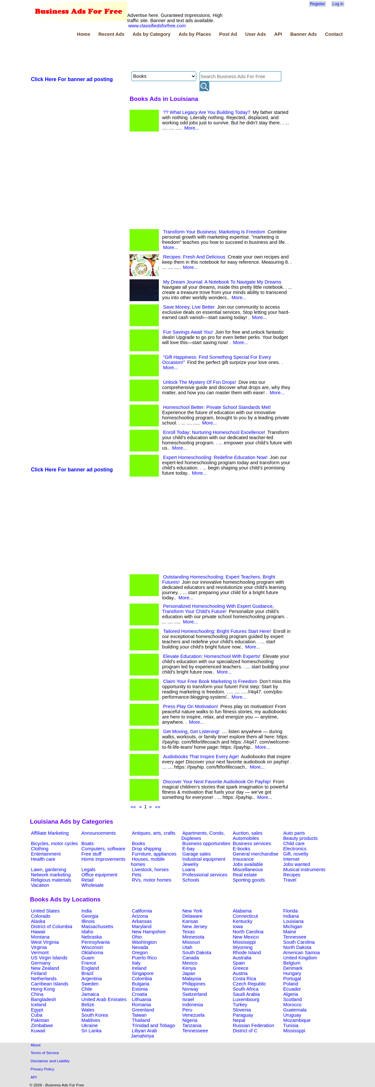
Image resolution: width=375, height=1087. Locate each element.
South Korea (94, 1015)
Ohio (137, 937)
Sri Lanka (91, 1030)
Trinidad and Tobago (153, 1025)
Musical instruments (304, 869)
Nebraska (91, 937)
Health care (43, 859)
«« (133, 806)
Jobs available (248, 864)
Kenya (189, 968)
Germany (40, 963)
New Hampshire (149, 931)
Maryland (141, 926)
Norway (190, 989)
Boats (87, 843)
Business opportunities (206, 843)
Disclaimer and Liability (50, 1061)
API (278, 34)
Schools (190, 880)
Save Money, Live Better (189, 307)
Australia (242, 957)
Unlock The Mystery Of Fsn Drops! (199, 382)
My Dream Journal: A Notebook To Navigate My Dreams (222, 282)
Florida (290, 910)
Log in (337, 4)
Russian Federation (253, 1025)
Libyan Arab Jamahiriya (144, 1033)
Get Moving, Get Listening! (191, 731)
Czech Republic (249, 983)
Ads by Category (151, 34)
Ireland (139, 968)
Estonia (140, 989)
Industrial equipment (203, 859)
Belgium (291, 963)
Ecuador (292, 989)
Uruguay (292, 1015)
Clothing (40, 848)
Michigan (292, 926)
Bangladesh (43, 999)
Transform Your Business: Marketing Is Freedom (214, 231)
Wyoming (243, 947)
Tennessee (294, 937)
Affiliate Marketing (50, 833)
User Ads (255, 34)
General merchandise (255, 854)
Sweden (90, 983)
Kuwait (38, 1030)
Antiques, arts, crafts (153, 833)
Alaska (38, 921)
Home (83, 34)
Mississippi (244, 942)
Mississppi (294, 1030)
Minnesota (193, 937)
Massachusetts (97, 926)
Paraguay (243, 1015)
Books (138, 843)
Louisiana (293, 921)
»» (157, 806)
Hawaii (38, 931)
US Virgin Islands (49, 957)
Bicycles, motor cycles (54, 843)
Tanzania (191, 1025)
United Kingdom (300, 957)
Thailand (141, 1020)
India (86, 910)
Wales (87, 1009)
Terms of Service (45, 1053)
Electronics (295, 848)
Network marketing (51, 874)
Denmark (292, 968)
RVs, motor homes (151, 880)
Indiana (291, 916)
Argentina (91, 978)
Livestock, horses (150, 869)
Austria (240, 973)
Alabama (242, 910)
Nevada (140, 947)
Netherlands (44, 978)
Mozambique (297, 1020)
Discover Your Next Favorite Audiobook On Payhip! (217, 781)
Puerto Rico (144, 957)
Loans (188, 869)
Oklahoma (92, 952)
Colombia (142, 978)
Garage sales (196, 854)
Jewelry (190, 864)
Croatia (139, 994)
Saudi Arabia (246, 994)
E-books (241, 848)
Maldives (90, 1020)
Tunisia (291, 1025)
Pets (136, 874)
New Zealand (45, 968)
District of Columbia (51, 926)
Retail (87, 880)
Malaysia (191, 978)
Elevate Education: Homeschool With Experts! (211, 656)
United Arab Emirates (103, 999)
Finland (39, 973)
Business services (252, 843)
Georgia (89, 916)
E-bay (188, 848)
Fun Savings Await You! (188, 332)
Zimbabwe (42, 1025)
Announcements (98, 833)
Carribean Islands (49, 983)
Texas (188, 931)
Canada (190, 957)
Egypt (37, 1009)
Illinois (88, 921)
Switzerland (194, 994)
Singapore (143, 973)
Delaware (192, 916)
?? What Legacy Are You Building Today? (206, 112)
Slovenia (242, 1009)
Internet (291, 859)
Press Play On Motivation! (190, 706)
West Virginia (45, 942)
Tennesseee (195, 1030)
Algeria (290, 994)
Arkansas (142, 921)
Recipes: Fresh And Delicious (194, 256)
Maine (289, 931)
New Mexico (246, 937)
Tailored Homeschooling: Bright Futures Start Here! (217, 631)
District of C (245, 1030)
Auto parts (294, 833)
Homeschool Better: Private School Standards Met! (217, 407)
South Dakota (196, 952)
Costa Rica (244, 978)
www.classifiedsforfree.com (157, 25)
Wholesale (92, 885)
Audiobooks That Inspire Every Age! (201, 756)
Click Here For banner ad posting (72, 79)
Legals (88, 869)
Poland (290, 983)
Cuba (36, 1015)
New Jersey (194, 926)
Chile (86, 989)
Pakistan (40, 1020)
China (37, 994)
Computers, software (103, 848)
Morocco (292, 1004)
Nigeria (189, 1020)
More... (191, 128)
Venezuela (193, 1015)
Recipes (291, 874)
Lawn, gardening (48, 869)
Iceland (38, 1004)
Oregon (140, 952)
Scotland (292, 999)
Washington (144, 942)
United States (45, 910)
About (36, 1045)
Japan (188, 973)
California (142, 910)
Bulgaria (140, 983)
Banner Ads (303, 34)
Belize (87, 1004)
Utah (187, 947)
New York (192, 910)
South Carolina (299, 942)
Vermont (40, 952)
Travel (289, 880)
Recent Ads (111, 34)
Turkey (240, 1004)
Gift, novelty (295, 854)
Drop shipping (146, 848)
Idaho (87, 931)
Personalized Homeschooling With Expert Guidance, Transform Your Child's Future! (218, 609)
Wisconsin (92, 947)
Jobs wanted (296, 864)
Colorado (40, 916)
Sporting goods (249, 880)
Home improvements (103, 859)
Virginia (39, 947)
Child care (294, 843)
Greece (240, 968)
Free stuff (91, 854)
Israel (188, 999)
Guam (87, 957)
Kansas (190, 921)
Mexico (189, 963)
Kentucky (242, 921)
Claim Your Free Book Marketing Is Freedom (210, 681)
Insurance (243, 859)
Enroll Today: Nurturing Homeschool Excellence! (214, 432)
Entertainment (46, 854)
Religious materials (51, 880)
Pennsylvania (95, 942)
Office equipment (99, 874)
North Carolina (248, 931)
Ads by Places (195, 34)
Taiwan (139, 1015)
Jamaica (90, 994)
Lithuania (141, 999)
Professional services (204, 874)
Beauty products (300, 838)
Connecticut (245, 916)
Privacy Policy (42, 1069)
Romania (141, 1004)
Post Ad (228, 34)
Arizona (140, 916)
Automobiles (246, 838)
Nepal (239, 1020)
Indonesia (192, 1004)
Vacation (40, 885)
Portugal (292, 978)
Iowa (238, 926)
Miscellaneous (248, 869)
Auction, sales (247, 833)
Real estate (245, 874)
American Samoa (301, 952)
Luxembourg (246, 999)
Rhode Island (247, 952)
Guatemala (295, 1009)
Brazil (87, 973)
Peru (187, 1009)
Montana (40, 937)
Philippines (193, 983)
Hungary (292, 973)
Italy (136, 963)
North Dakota (297, 947)
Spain (239, 963)
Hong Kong (43, 989)
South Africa (245, 989)
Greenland (143, 1009)
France (88, 963)
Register (317, 4)
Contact (334, 34)
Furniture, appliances (154, 854)
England (90, 968)
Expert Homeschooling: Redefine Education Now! (215, 457)
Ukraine (89, 1025)
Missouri (191, 942)
